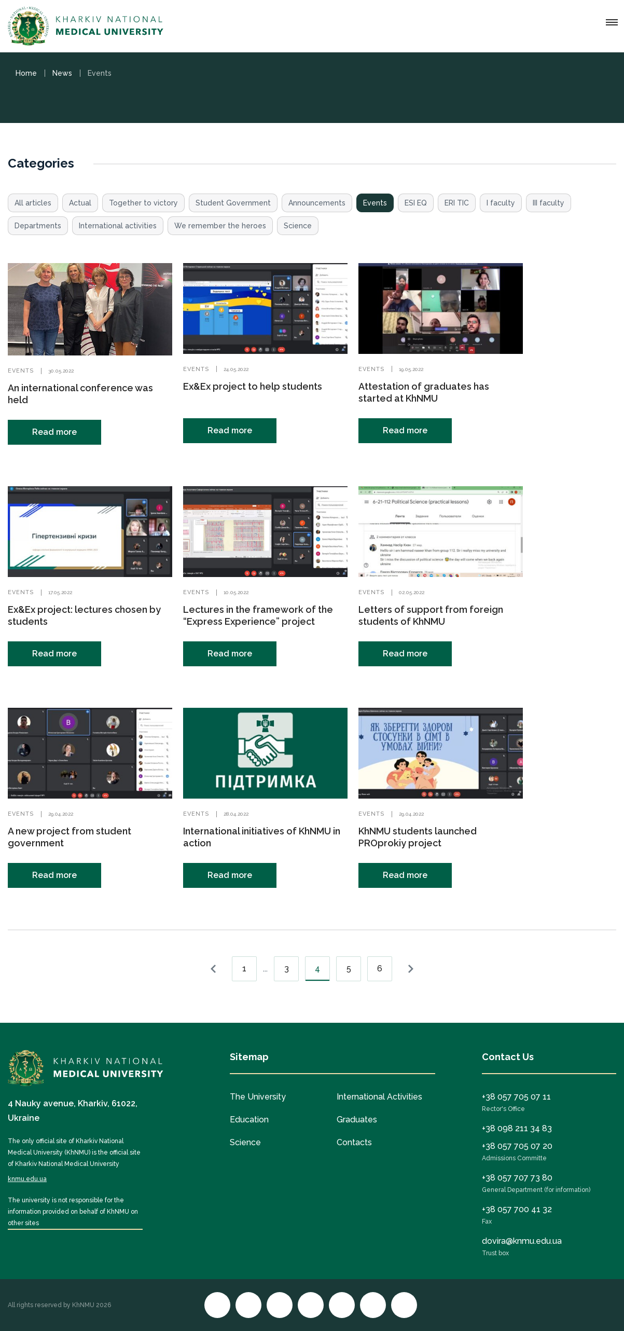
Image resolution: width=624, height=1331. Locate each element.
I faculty (501, 203)
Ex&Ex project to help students (252, 386)
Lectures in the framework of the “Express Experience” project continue (258, 621)
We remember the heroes (220, 226)
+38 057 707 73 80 (517, 1178)
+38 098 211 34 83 (517, 1128)
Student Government (233, 203)
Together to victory (143, 203)
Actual (80, 203)
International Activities (379, 1097)
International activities (118, 226)
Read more (54, 432)
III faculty (548, 203)
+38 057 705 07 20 (517, 1146)
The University (258, 1097)
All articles (33, 203)
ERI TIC (457, 203)
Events (375, 203)
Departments (38, 226)
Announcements (316, 203)
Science (298, 226)
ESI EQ (416, 203)
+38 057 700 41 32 (517, 1209)
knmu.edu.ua (27, 1179)
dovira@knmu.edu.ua (522, 1241)
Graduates (357, 1119)
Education (249, 1119)
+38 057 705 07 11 (516, 1097)
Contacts (354, 1142)
